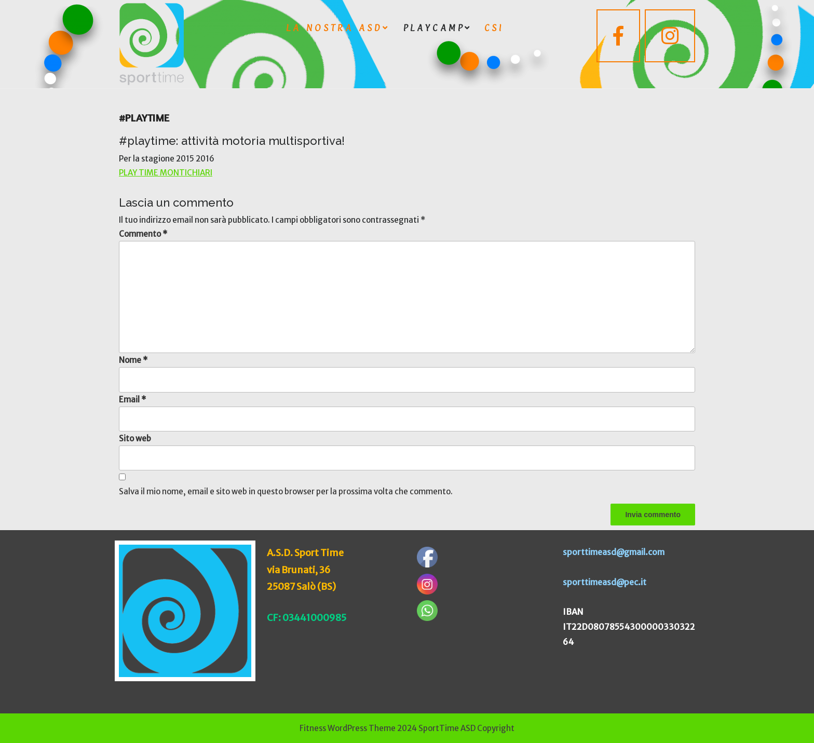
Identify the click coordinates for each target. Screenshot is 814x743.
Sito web (135, 438)
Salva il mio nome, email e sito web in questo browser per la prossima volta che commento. (286, 491)
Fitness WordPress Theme (348, 728)
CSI (494, 27)
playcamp (434, 27)
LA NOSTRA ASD (334, 27)
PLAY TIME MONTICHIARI (165, 173)
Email (132, 399)
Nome (133, 360)
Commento (143, 234)
